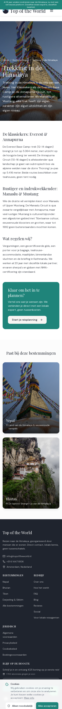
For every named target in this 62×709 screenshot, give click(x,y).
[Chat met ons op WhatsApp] (53, 691)
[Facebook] (6, 699)
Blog (36, 599)
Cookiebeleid (10, 648)
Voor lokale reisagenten (46, 617)
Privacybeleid (10, 642)
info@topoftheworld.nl (17, 556)
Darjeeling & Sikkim (13, 599)
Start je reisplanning (27, 319)
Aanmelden (31, 688)
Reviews (38, 605)
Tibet (5, 593)
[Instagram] (15, 699)
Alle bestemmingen (13, 605)
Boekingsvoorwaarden (15, 654)
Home (6, 60)
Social (37, 611)
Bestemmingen (21, 60)
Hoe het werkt (41, 587)
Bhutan (6, 587)
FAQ (36, 593)
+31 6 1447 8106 (13, 561)
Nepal (6, 581)
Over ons (38, 581)
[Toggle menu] (51, 10)
